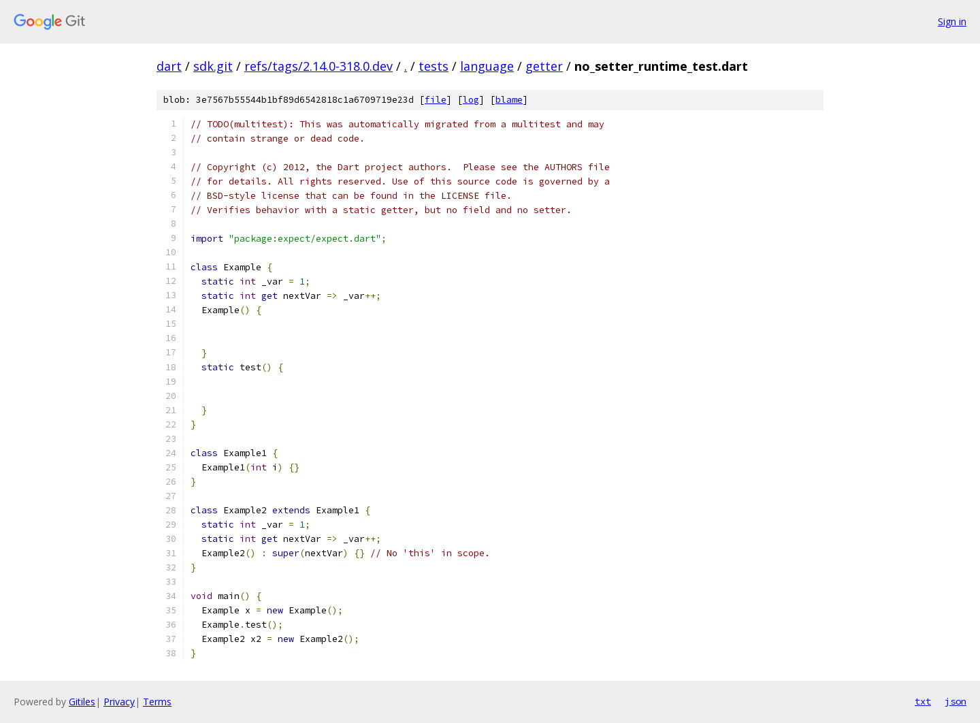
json (955, 701)
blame (509, 100)
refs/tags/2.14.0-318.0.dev (318, 66)
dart (169, 66)
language (487, 66)
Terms (157, 701)
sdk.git (213, 66)
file (435, 100)
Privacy (119, 701)
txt (923, 701)
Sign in (952, 21)
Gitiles (82, 701)
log (471, 100)
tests (433, 66)
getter (544, 66)
